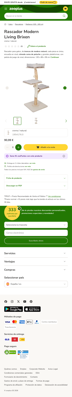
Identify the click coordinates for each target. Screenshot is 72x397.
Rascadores (19, 24)
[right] (64, 88)
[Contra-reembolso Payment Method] (49, 321)
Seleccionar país (14, 277)
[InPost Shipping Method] (22, 340)
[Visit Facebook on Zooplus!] (5, 301)
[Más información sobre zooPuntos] (63, 156)
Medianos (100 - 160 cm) (34, 24)
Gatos (10, 24)
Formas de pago (42, 381)
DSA (37, 373)
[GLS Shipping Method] (7, 340)
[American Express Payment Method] (22, 322)
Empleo (23, 369)
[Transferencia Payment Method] (10, 327)
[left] (7, 88)
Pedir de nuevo (48, 2)
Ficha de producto (36, 178)
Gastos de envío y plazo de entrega (18, 381)
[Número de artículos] (13, 147)
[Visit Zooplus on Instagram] (12, 301)
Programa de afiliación (13, 385)
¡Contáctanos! (30, 2)
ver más (32, 163)
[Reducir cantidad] (7, 147)
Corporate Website (37, 369)
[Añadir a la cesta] (46, 147)
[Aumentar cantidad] (18, 147)
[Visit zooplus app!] (13, 311)
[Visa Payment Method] (7, 322)
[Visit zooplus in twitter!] (18, 301)
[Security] (10, 353)
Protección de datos (34, 385)
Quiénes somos (10, 369)
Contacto (34, 377)
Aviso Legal (53, 369)
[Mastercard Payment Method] (15, 322)
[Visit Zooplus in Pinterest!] (31, 301)
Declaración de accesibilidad (56, 385)
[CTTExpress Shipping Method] (15, 340)
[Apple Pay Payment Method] (29, 322)
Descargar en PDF (36, 185)
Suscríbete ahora (36, 240)
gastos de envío (39, 170)
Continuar (55, 57)
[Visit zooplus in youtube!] (24, 301)
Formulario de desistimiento (15, 377)
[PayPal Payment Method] (37, 322)
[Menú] (5, 8)
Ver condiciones (54, 196)
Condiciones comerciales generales (18, 373)
